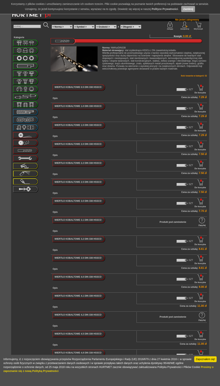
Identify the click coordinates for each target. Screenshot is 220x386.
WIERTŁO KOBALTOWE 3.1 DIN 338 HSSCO (78, 220)
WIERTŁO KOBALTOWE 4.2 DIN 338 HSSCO (78, 314)
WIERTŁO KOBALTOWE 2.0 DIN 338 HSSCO (78, 144)
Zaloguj (170, 26)
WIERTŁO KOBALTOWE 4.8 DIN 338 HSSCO (78, 352)
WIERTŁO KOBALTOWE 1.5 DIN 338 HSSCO (78, 125)
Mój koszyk (198, 26)
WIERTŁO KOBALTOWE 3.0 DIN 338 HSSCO (78, 201)
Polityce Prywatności (165, 9)
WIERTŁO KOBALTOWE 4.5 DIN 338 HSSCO (78, 333)
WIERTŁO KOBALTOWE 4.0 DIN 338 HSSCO (78, 277)
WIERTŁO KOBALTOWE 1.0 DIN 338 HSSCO (78, 106)
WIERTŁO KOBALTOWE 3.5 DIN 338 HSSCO (78, 258)
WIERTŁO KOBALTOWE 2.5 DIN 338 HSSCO (78, 182)
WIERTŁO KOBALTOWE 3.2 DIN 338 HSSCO (78, 239)
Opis (55, 98)
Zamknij (188, 9)
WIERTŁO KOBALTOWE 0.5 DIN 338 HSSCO (78, 87)
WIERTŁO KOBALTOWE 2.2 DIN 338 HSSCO (78, 163)
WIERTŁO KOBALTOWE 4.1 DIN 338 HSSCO (78, 296)
